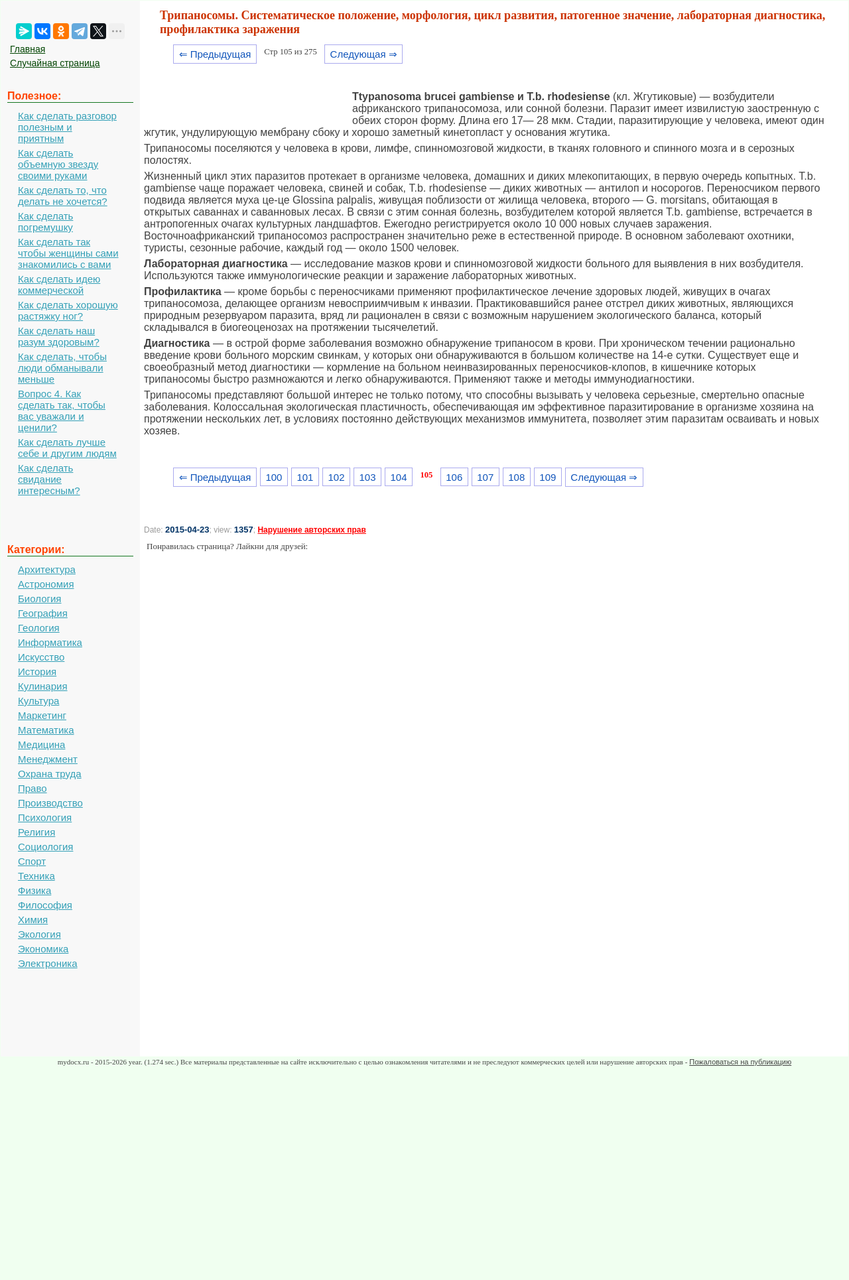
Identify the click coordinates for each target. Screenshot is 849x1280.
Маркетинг (42, 715)
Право (32, 788)
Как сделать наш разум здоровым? (58, 336)
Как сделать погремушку (45, 221)
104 (399, 477)
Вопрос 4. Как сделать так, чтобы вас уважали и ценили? (61, 410)
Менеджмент (48, 759)
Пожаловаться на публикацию (740, 1062)
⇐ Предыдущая (215, 54)
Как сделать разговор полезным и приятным (67, 127)
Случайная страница (55, 63)
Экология (39, 934)
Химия (33, 919)
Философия (45, 905)
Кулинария (43, 686)
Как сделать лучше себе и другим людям (67, 447)
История (37, 671)
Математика (46, 730)
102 (336, 477)
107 (485, 477)
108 (516, 477)
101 (304, 477)
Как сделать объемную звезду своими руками (58, 164)
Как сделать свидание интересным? (49, 479)
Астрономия (46, 584)
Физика (34, 890)
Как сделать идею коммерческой (59, 284)
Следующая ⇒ (363, 54)
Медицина (41, 744)
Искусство (41, 657)
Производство (50, 802)
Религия (36, 832)
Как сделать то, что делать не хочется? (62, 195)
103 (367, 477)
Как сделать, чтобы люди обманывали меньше (62, 368)
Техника (36, 875)
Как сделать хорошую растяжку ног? (68, 310)
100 (273, 477)
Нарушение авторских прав (311, 530)
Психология (45, 817)
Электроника (48, 963)
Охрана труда (50, 773)
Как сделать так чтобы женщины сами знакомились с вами (68, 253)
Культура (38, 700)
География (43, 613)
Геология (39, 627)
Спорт (32, 861)
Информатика (50, 642)
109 (547, 477)
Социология (45, 846)
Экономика (43, 948)
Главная (27, 49)
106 (454, 477)
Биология (39, 598)
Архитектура (47, 569)
